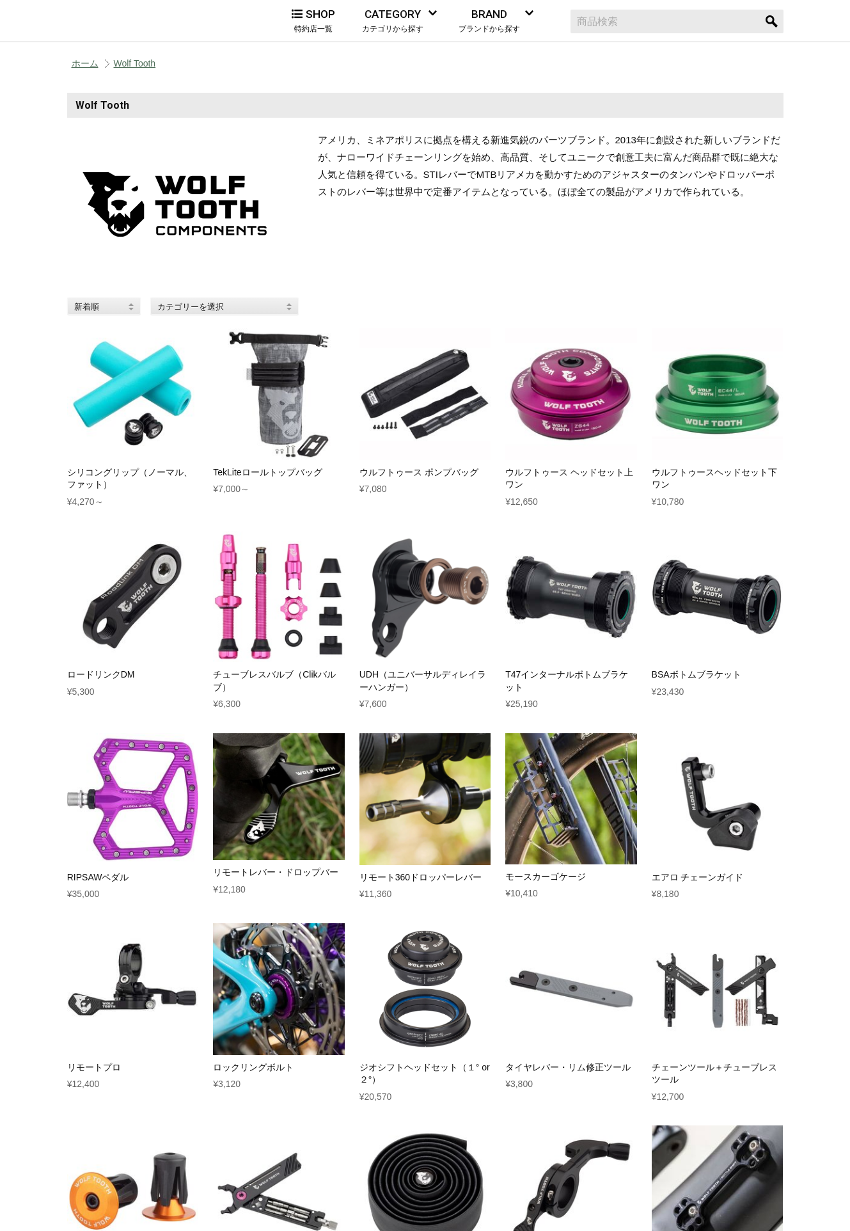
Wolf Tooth (135, 63)
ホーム (85, 63)
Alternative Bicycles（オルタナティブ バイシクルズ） (131, 21)
